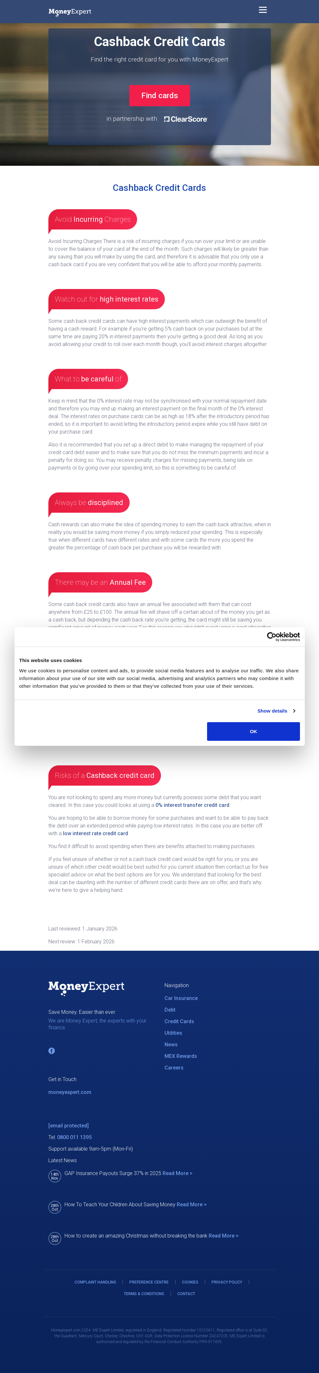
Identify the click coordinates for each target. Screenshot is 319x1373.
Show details (272, 711)
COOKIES (190, 1282)
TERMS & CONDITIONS (144, 1294)
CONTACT (186, 1294)
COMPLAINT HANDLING (95, 1282)
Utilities (173, 1033)
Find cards (159, 95)
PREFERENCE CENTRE (149, 1282)
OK (253, 731)
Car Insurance (181, 998)
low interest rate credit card (95, 833)
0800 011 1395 (74, 1137)
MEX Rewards (180, 1056)
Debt (169, 1010)
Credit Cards (179, 1021)
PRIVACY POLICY (227, 1282)
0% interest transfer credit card (192, 805)
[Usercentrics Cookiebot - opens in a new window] (272, 637)
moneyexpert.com (69, 1092)
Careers (174, 1068)
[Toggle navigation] (263, 11)
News (171, 1044)
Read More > (178, 1173)
